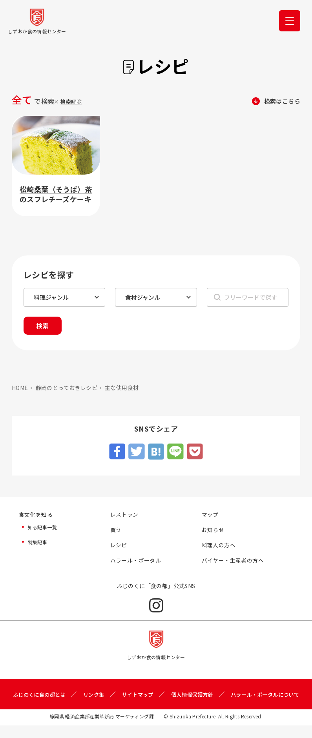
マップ (210, 515)
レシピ (118, 546)
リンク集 (127, 696)
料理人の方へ (218, 546)
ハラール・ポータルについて (156, 707)
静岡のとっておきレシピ (66, 388)
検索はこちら (281, 101)
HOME (20, 388)
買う (116, 530)
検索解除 (71, 101)
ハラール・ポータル (135, 561)
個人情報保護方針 (230, 696)
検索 (43, 326)
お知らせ (213, 530)
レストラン (124, 515)
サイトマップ (173, 696)
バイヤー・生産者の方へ (233, 561)
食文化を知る (36, 515)
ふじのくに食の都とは (70, 696)
